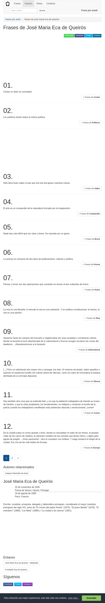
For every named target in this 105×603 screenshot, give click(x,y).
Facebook (79, 35)
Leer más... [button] (73, 598)
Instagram (27, 584)
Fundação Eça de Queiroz (16, 570)
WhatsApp (69, 35)
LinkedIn (97, 35)
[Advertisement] (35, 59)
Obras (39, 3)
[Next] (18, 458)
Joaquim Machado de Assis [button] (16, 473)
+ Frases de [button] (91, 97)
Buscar (42, 10)
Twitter (88, 35)
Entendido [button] (91, 598)
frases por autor (13, 19)
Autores (28, 3)
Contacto (50, 3)
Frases (17, 3)
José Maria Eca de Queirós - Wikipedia (21, 563)
